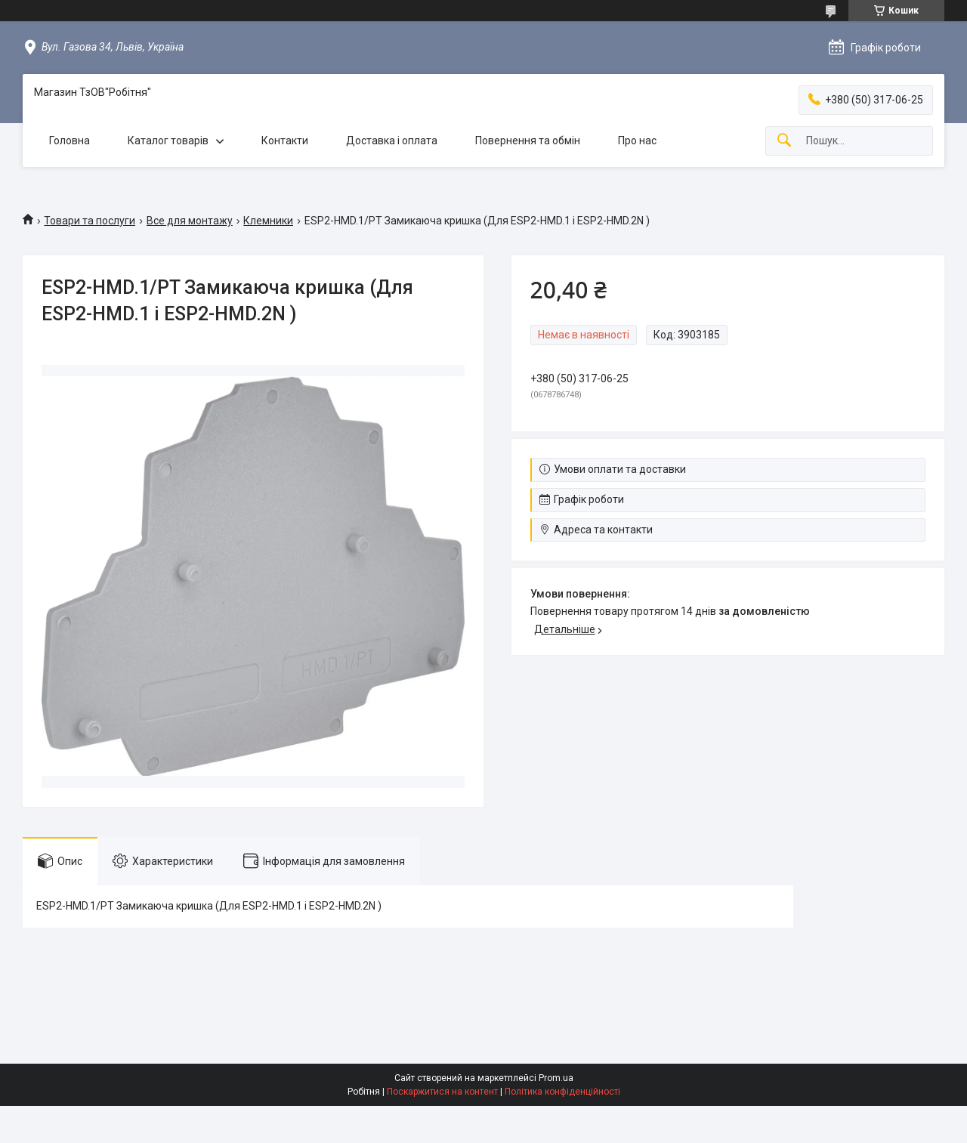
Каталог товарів (168, 140)
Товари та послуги (89, 221)
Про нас (637, 140)
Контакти (284, 140)
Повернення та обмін (527, 140)
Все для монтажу (190, 221)
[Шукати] (784, 141)
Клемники (268, 221)
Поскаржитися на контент (442, 1091)
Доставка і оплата (391, 140)
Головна (69, 140)
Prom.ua (556, 1078)
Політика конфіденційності (562, 1091)
